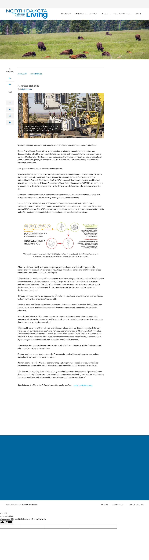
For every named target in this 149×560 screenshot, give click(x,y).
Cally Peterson (26, 89)
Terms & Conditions (136, 504)
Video (138, 14)
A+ (10, 84)
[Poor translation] (9, 522)
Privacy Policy (118, 504)
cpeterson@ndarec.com (83, 385)
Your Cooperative (122, 14)
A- (10, 78)
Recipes (93, 14)
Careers (104, 504)
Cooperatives (36, 74)
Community (23, 74)
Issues (105, 14)
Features (65, 14)
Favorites (79, 14)
